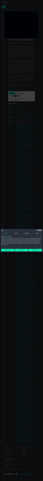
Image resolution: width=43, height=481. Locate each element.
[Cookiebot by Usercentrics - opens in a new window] (37, 230)
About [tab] (37, 233)
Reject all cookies (8, 250)
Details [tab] (16, 233)
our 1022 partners (7, 238)
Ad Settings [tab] (27, 233)
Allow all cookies (35, 250)
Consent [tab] (5, 233)
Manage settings (21, 250)
